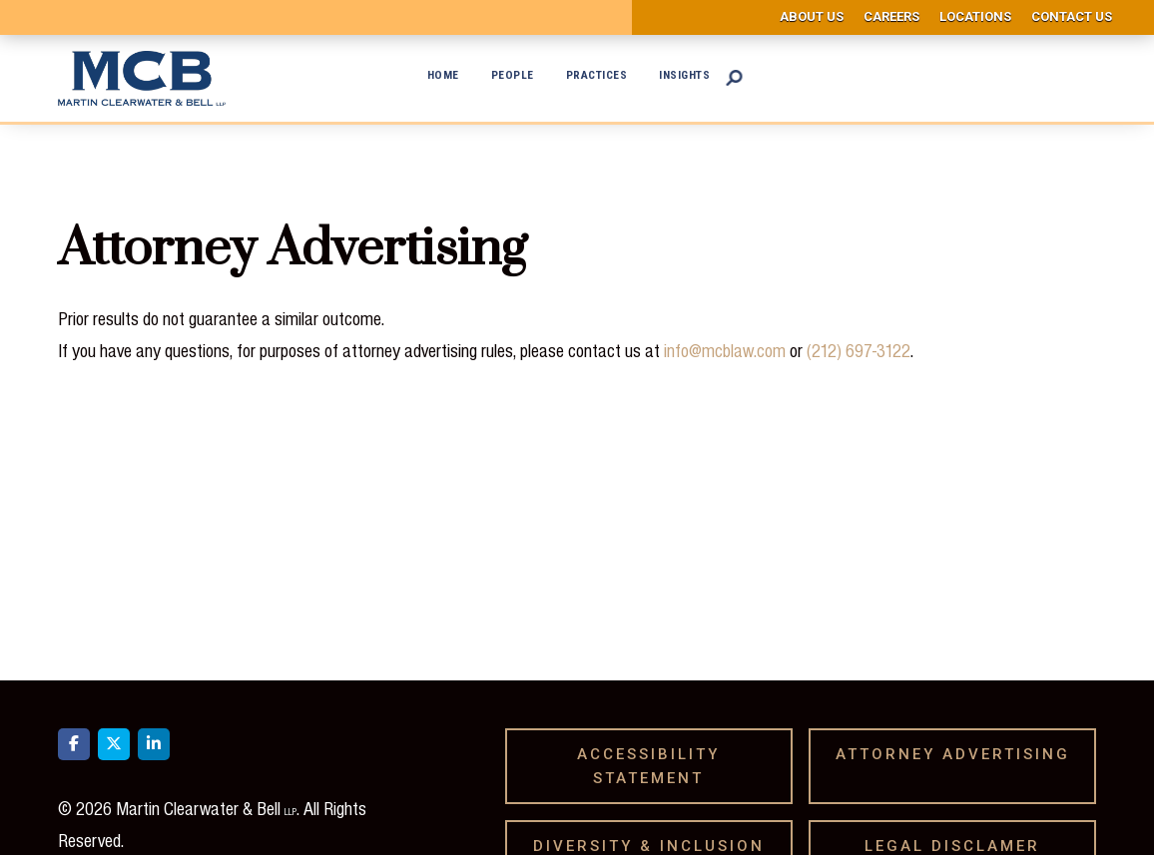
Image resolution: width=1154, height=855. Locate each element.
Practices (597, 75)
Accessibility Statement (648, 766)
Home (443, 75)
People (512, 75)
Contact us (1071, 16)
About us (812, 16)
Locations (975, 16)
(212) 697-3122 (858, 350)
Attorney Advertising (960, 754)
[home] (142, 78)
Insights (684, 75)
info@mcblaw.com (725, 350)
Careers (891, 16)
